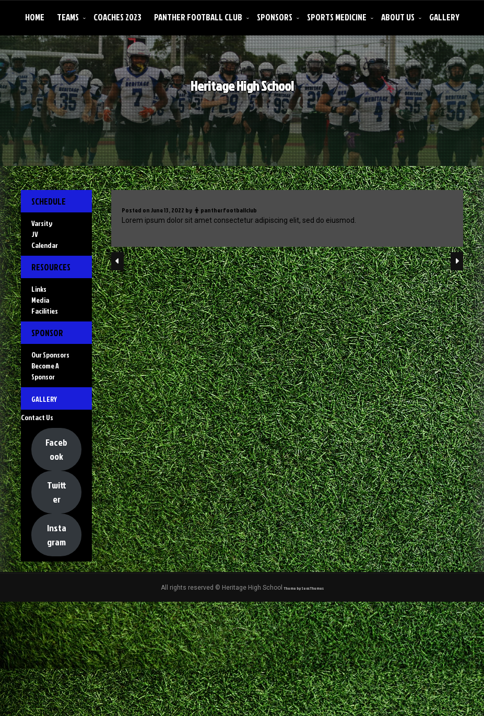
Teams (68, 17)
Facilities (44, 348)
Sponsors (274, 17)
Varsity (41, 236)
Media (40, 337)
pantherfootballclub (228, 233)
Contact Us (37, 505)
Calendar (44, 257)
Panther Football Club (198, 17)
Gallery (444, 17)
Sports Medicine (337, 17)
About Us (398, 17)
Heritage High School (243, 96)
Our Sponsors (50, 417)
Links (38, 326)
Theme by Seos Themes (304, 701)
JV (34, 247)
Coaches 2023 (117, 17)
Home (34, 17)
